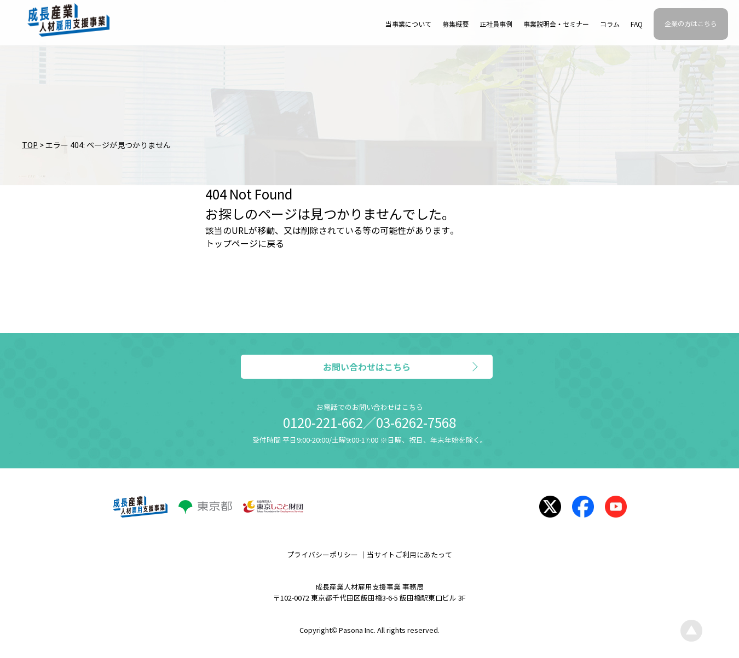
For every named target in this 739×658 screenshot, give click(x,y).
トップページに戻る (244, 244)
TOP (30, 145)
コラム (610, 24)
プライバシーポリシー (322, 555)
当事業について (408, 24)
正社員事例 (496, 24)
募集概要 (455, 24)
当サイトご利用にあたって (409, 555)
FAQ (637, 24)
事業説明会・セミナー (556, 24)
